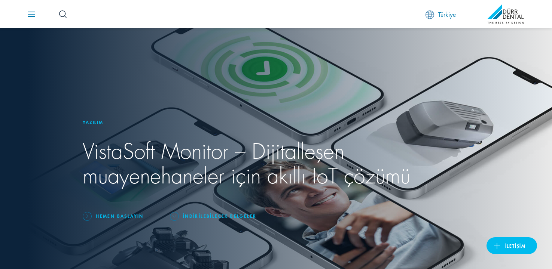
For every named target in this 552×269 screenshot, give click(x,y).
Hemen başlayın (120, 215)
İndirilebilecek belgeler (220, 215)
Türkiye (441, 14)
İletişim (515, 245)
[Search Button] (62, 14)
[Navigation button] (31, 14)
